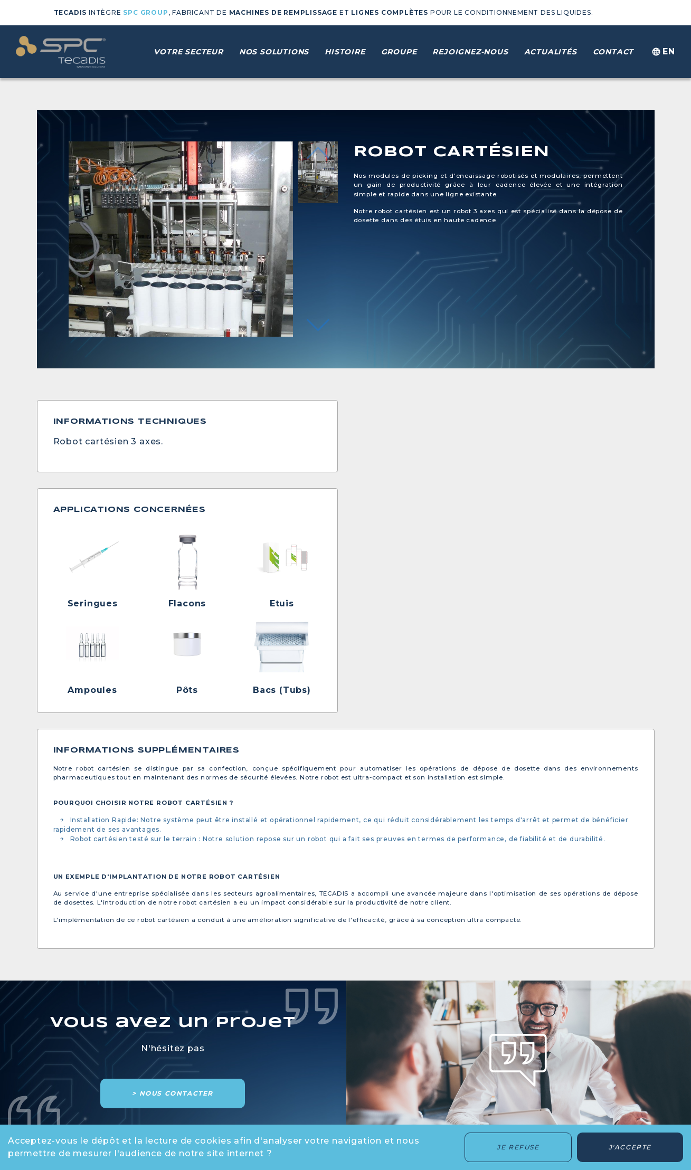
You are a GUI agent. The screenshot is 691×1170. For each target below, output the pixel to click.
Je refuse (518, 1147)
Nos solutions (274, 51)
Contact (613, 51)
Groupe (399, 51)
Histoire (345, 51)
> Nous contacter (172, 1093)
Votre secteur (188, 51)
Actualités (550, 51)
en (662, 52)
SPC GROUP (145, 12)
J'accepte (630, 1147)
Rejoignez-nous (470, 51)
